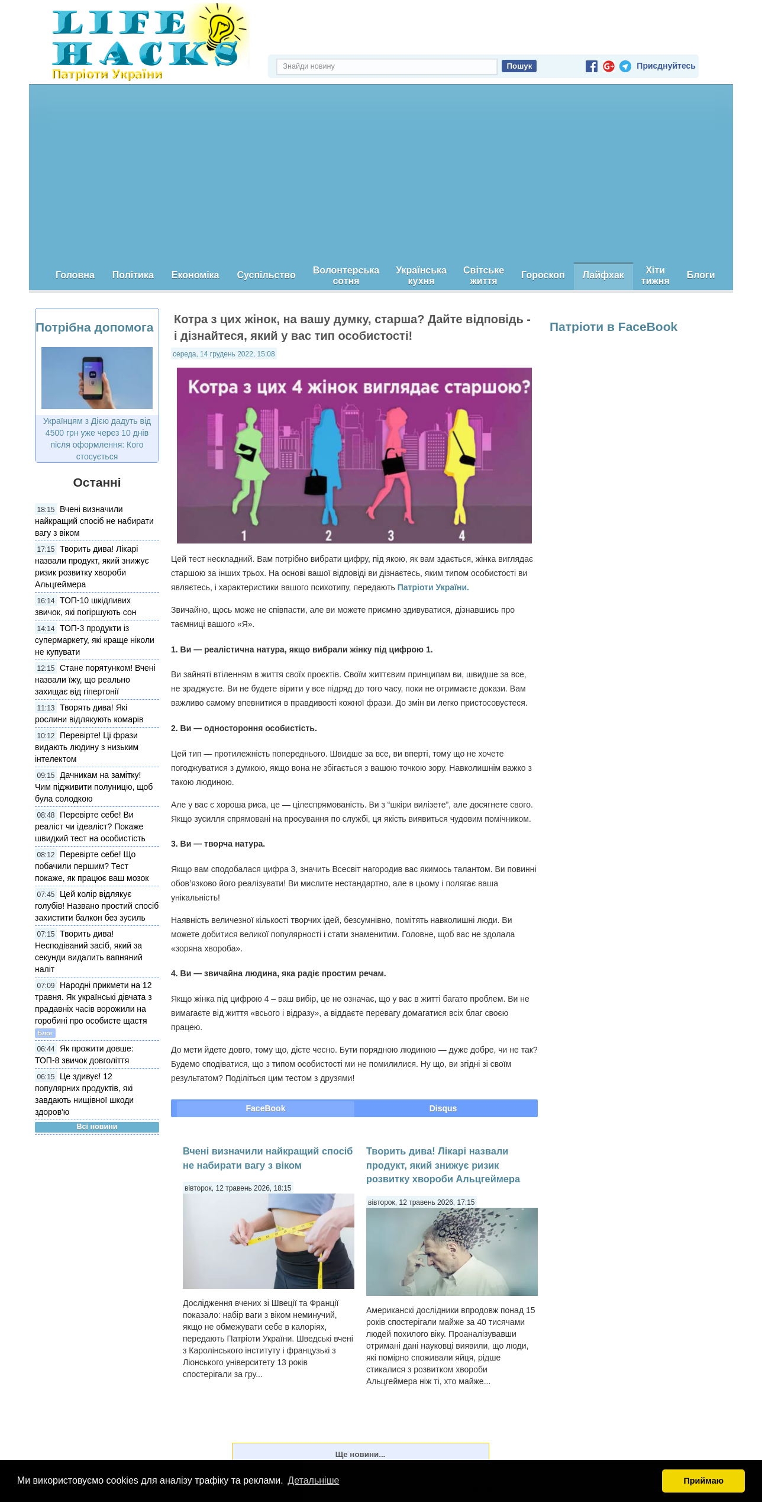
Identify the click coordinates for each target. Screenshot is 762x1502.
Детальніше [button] (313, 1480)
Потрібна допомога (94, 327)
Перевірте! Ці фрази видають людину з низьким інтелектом (86, 747)
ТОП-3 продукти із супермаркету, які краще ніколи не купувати (94, 640)
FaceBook (266, 1108)
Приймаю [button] (703, 1480)
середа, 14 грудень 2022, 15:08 (224, 354)
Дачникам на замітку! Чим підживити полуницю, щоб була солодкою (94, 786)
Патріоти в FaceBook (613, 326)
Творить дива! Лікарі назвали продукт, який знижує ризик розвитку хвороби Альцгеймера (443, 1165)
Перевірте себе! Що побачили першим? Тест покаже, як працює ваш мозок (91, 866)
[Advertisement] (381, 173)
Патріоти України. (433, 587)
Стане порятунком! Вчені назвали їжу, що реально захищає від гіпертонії (95, 679)
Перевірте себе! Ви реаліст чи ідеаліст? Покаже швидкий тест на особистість (90, 826)
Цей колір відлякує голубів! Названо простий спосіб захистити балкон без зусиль (97, 905)
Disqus (443, 1108)
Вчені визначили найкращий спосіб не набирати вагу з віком (94, 521)
